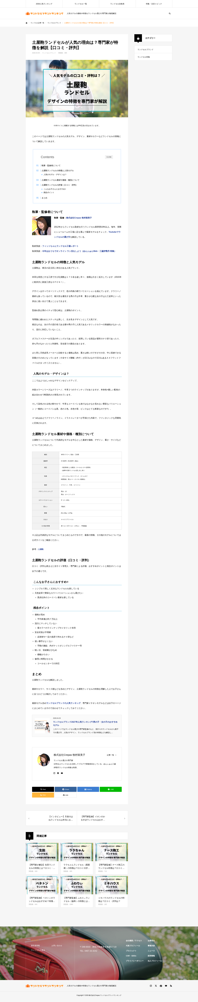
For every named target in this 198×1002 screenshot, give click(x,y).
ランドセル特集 (144, 57)
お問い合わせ (57, 948)
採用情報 (151, 959)
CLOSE (109, 157)
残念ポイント (53, 193)
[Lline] (111, 792)
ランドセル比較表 (117, 4)
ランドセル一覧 (81, 4)
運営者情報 (35, 948)
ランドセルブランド (49, 53)
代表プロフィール (133, 949)
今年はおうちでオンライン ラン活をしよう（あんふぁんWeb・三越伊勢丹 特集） (79, 254)
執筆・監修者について (56, 165)
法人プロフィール (155, 964)
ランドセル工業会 (38, 953)
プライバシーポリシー (135, 964)
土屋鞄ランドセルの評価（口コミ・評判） (65, 186)
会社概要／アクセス (134, 944)
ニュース (151, 954)
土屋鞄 (40, 552)
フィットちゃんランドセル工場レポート (60, 249)
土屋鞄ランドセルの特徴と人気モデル (63, 170)
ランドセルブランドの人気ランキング (63, 706)
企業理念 (151, 944)
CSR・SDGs (131, 959)
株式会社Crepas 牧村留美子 (79, 220)
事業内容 (151, 949)
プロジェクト (131, 954)
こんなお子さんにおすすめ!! (59, 190)
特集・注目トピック (154, 4)
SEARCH (169, 13)
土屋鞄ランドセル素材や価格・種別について (65, 181)
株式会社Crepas (94, 998)
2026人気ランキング (44, 4)
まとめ (49, 200)
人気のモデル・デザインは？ (59, 175)
